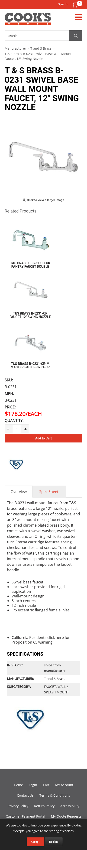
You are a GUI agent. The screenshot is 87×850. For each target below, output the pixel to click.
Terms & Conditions (54, 795)
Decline (53, 841)
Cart (46, 785)
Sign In (63, 4)
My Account (64, 785)
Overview (19, 491)
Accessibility (69, 806)
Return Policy (44, 806)
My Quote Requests (66, 816)
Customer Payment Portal (25, 816)
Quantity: (14, 420)
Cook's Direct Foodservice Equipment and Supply (28, 22)
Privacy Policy (18, 806)
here (60, 637)
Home (18, 785)
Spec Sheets (49, 491)
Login (33, 785)
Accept (35, 841)
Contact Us (25, 795)
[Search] (43, 35)
